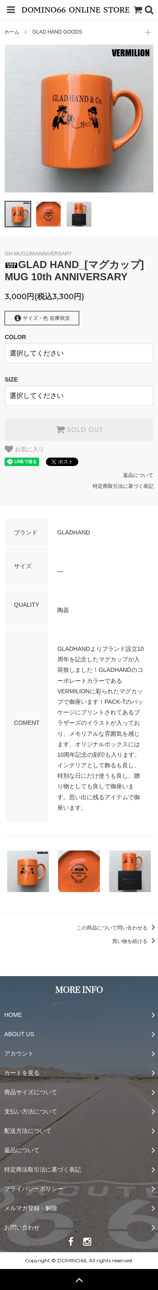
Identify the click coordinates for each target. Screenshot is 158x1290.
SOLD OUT (79, 429)
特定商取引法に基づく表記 (123, 486)
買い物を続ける (135, 941)
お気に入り (24, 449)
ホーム (11, 32)
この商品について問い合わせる (117, 928)
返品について (138, 475)
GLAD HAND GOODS (57, 32)
